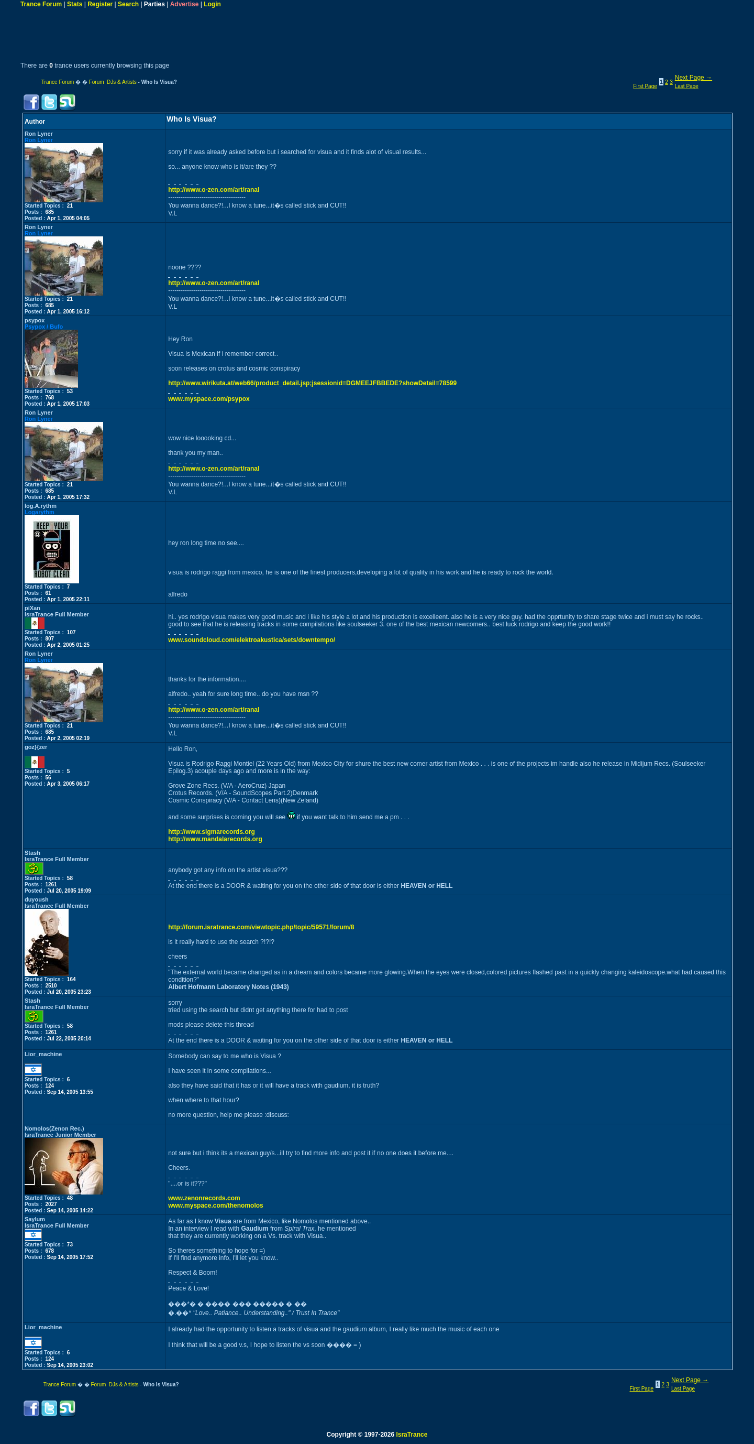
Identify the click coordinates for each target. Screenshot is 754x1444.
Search (128, 4)
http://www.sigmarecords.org (211, 831)
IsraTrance (411, 1434)
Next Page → (693, 77)
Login (212, 4)
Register (100, 4)
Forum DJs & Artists (113, 82)
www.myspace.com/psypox (209, 399)
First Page (645, 86)
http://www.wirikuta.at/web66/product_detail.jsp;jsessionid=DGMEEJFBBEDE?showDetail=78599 (312, 383)
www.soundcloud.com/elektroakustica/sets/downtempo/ (251, 640)
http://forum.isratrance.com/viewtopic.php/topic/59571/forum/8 (261, 927)
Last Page (686, 86)
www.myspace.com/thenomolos (215, 1205)
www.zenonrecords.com (204, 1198)
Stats (74, 4)
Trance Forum (41, 4)
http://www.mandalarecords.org (215, 839)
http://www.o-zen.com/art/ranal (213, 189)
